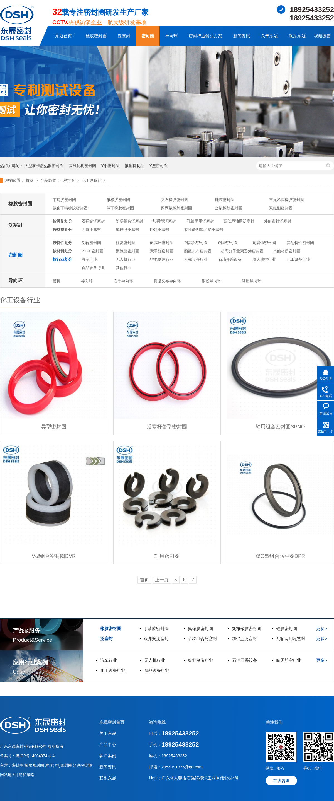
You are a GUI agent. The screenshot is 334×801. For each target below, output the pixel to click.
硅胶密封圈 (224, 199)
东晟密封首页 (111, 722)
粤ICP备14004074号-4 (35, 756)
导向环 (171, 35)
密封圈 (147, 35)
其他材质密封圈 (286, 251)
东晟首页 (63, 35)
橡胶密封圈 (96, 35)
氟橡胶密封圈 (118, 199)
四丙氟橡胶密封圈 (176, 208)
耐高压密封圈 (161, 242)
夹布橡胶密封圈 (174, 199)
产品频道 (48, 180)
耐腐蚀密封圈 (264, 242)
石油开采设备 (230, 259)
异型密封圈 (53, 427)
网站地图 (8, 775)
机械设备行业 (196, 259)
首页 (30, 180)
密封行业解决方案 (205, 35)
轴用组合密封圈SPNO (280, 427)
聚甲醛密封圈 (161, 251)
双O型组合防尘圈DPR (280, 556)
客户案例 (107, 755)
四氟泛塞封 (91, 229)
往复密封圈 (125, 242)
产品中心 (107, 744)
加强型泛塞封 (164, 221)
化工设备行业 (93, 180)
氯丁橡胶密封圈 (120, 208)
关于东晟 (269, 35)
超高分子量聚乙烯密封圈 (242, 251)
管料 (56, 281)
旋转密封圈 (91, 242)
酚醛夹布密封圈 (198, 251)
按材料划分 (62, 251)
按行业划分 (62, 259)
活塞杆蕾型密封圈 (167, 427)
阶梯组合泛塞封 (129, 221)
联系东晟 (297, 35)
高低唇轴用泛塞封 (238, 221)
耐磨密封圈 (228, 242)
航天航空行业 (264, 259)
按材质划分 (62, 229)
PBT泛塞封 (159, 229)
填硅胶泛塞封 (127, 229)
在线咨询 (281, 780)
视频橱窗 (322, 35)
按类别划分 (62, 221)
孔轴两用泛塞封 (200, 221)
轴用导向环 (251, 281)
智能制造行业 (161, 259)
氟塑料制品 (134, 165)
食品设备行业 (93, 268)
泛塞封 (124, 35)
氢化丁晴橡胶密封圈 (70, 208)
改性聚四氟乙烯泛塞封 (203, 229)
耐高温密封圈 (196, 242)
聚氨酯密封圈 (281, 208)
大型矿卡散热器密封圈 (43, 165)
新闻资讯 (241, 35)
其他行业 (123, 268)
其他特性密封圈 (300, 242)
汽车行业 (89, 259)
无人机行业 (125, 259)
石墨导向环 (123, 281)
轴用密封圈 (167, 556)
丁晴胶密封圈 (64, 199)
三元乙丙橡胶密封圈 (286, 199)
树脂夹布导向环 (167, 281)
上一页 (161, 579)
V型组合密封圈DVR (54, 556)
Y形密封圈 (110, 165)
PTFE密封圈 (92, 251)
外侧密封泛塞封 (277, 221)
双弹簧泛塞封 (93, 221)
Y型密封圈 (158, 165)
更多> (321, 628)
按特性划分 (62, 242)
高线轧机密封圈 (82, 165)
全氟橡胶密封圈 (228, 208)
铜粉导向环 (211, 281)
